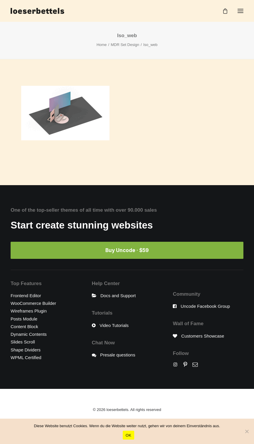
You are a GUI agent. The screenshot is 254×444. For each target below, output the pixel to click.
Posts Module (24, 318)
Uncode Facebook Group (205, 306)
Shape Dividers (26, 349)
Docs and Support (118, 295)
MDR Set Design (125, 44)
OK (128, 435)
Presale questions (117, 354)
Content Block (24, 326)
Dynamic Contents (29, 334)
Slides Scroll (23, 341)
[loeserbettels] (37, 11)
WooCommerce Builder (33, 303)
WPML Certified (26, 357)
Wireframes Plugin (29, 310)
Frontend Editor (26, 295)
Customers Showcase (202, 335)
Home (102, 44)
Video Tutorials (114, 325)
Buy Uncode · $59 (127, 250)
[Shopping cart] (222, 11)
